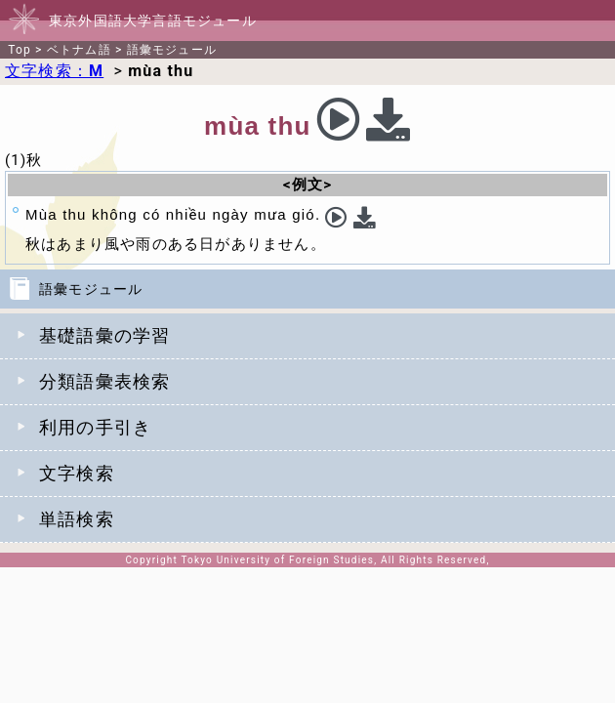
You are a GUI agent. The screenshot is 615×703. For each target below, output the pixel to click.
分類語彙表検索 (104, 381)
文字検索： (54, 71)
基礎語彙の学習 (104, 335)
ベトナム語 (79, 50)
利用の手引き (95, 427)
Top (19, 50)
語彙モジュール (172, 50)
